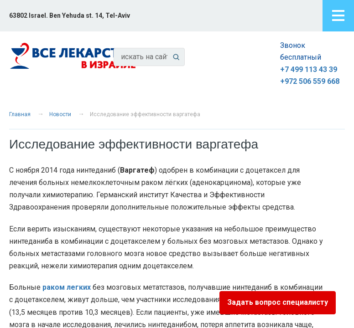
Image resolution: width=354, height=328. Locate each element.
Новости (60, 114)
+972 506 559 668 (309, 81)
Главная (20, 114)
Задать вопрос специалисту (277, 302)
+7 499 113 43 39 (308, 69)
